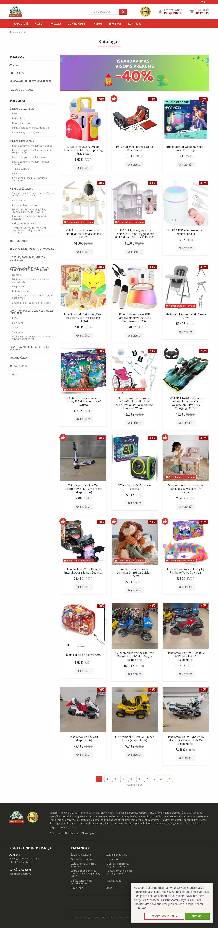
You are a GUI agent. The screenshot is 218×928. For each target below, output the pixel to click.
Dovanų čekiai (76, 23)
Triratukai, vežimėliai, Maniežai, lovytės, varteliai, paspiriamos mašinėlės (29, 230)
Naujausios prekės (21, 89)
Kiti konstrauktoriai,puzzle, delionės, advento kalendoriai (32, 337)
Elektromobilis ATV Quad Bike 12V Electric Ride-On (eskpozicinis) (186, 656)
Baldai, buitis (18, 366)
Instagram (88, 833)
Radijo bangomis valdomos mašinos (32, 145)
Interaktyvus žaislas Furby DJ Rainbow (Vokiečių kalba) (185, 570)
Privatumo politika (164, 916)
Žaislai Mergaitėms (21, 109)
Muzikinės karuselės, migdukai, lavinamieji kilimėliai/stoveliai (29, 210)
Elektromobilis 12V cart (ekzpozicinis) (83, 738)
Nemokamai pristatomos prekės (30, 81)
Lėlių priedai (18, 118)
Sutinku (197, 916)
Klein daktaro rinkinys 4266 (83, 655)
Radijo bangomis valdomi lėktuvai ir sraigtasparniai (31, 151)
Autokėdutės (19, 200)
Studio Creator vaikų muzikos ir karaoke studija (186, 148)
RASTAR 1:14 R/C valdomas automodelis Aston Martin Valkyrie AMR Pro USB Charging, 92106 (186, 403)
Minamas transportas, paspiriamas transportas (31, 280)
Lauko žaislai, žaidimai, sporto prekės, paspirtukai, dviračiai (29, 269)
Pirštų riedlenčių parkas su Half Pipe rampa (134, 148)
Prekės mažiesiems (21, 189)
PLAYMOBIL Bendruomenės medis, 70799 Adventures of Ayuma (83, 401)
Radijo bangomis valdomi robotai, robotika (30, 162)
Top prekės (16, 73)
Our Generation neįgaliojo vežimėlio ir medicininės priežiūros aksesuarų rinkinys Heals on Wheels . (134, 403)
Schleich (16, 327)
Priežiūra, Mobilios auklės (26, 205)
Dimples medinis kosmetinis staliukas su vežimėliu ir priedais (185, 489)
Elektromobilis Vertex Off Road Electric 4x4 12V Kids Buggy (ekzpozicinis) (134, 656)
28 (161, 778)
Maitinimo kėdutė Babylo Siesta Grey (185, 316)
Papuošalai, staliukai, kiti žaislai (29, 132)
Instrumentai (18, 241)
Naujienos (115, 23)
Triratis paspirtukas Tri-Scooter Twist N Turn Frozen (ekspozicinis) (83, 489)
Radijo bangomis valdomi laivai (29, 157)
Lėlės (15, 113)
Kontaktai (134, 23)
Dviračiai (16, 275)
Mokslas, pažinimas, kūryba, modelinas (27, 258)
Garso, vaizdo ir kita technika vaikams (29, 348)
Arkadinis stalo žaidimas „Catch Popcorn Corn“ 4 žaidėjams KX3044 (83, 318)
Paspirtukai (18, 286)
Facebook (72, 833)
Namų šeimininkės (22, 123)
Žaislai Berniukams (21, 141)
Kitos (13, 374)
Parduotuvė (20, 23)
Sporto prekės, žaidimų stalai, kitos (31, 303)
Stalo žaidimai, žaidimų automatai (31, 249)
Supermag (17, 332)
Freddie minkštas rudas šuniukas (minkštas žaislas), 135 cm (134, 572)
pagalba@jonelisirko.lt (21, 873)
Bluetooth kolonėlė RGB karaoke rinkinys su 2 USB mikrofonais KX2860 (134, 318)
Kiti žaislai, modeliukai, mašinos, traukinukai (30, 179)
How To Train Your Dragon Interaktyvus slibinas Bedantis (83, 570)
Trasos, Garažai (20, 169)
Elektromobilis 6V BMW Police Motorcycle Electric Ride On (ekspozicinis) (186, 740)
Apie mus (97, 23)
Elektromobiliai (20, 291)
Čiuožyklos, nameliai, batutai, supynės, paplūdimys (33, 296)
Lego (15, 318)
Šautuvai (16, 173)
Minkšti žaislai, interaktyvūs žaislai (30, 128)
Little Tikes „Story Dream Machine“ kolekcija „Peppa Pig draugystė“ (83, 150)
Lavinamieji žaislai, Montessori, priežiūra (29, 217)
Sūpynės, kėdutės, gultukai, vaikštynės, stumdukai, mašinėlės (33, 194)
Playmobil (17, 322)
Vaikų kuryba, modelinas (25, 223)
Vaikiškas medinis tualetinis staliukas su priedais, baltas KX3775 (83, 234)
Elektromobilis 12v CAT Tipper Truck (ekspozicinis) (134, 738)
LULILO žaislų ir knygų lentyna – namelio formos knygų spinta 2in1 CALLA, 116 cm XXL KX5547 (134, 234)
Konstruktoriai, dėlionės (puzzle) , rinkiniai (31, 312)
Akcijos (39, 23)
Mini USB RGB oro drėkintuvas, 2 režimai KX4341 (185, 232)
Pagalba (56, 23)
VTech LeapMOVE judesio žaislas (134, 487)
